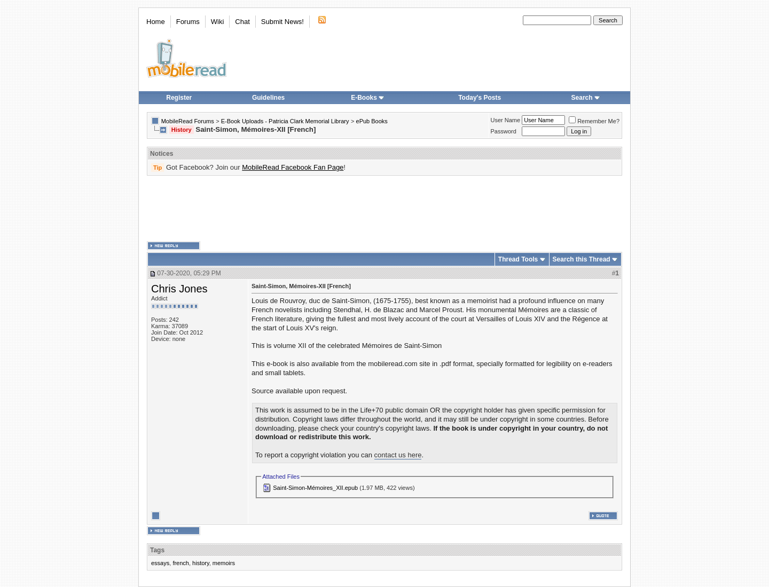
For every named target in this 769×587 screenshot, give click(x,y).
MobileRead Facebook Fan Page (292, 167)
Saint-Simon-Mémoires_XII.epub (315, 488)
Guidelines (268, 97)
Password (503, 131)
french (180, 563)
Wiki (217, 22)
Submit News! (282, 22)
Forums (188, 22)
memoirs (224, 563)
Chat (242, 22)
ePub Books (372, 121)
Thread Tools (518, 259)
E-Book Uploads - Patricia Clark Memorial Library (285, 121)
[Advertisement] (384, 209)
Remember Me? (594, 121)
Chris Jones (179, 289)
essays (160, 563)
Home (155, 22)
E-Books (367, 97)
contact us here (398, 455)
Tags (157, 550)
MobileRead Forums (187, 121)
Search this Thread (581, 259)
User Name (506, 120)
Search (585, 97)
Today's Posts (479, 97)
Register (179, 97)
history (200, 563)
